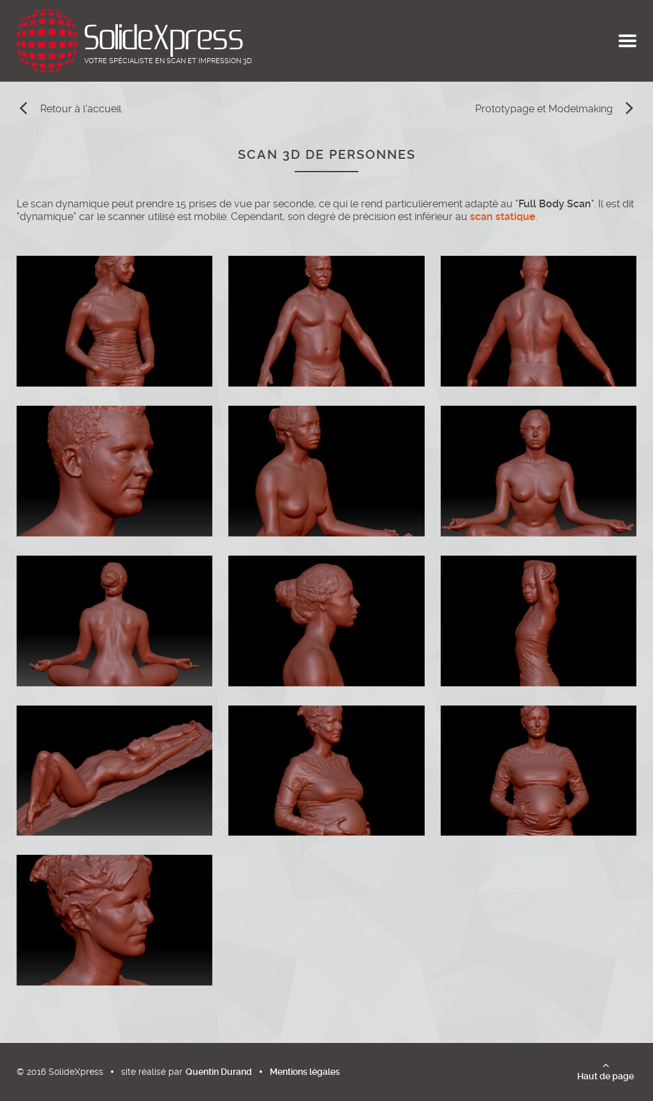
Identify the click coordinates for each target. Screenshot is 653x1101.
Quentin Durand (219, 1072)
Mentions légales (305, 1072)
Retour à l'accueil (80, 109)
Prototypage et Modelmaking (544, 109)
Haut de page (605, 1076)
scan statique (503, 217)
